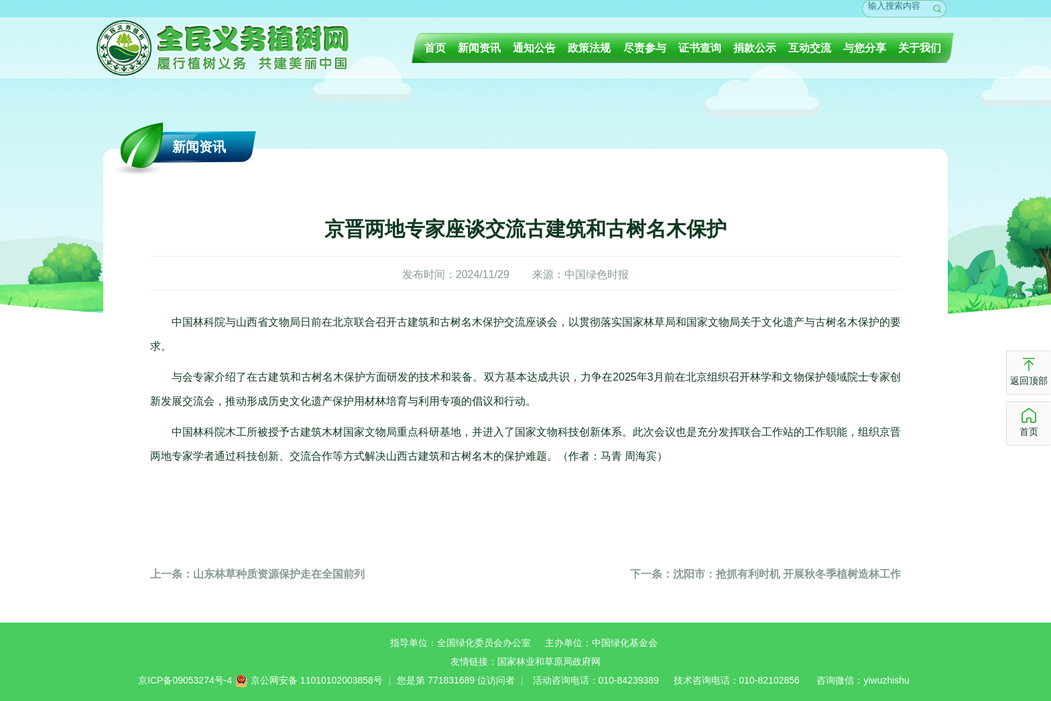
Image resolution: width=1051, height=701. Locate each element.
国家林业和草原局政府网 (549, 661)
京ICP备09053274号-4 (185, 680)
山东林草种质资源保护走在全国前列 (257, 574)
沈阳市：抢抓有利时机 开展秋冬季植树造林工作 (765, 574)
